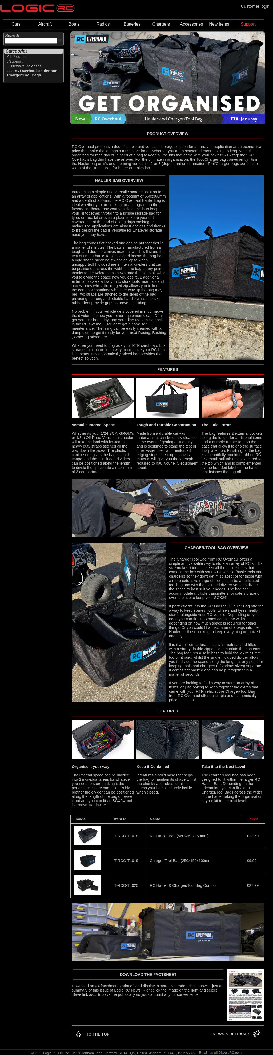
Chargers (161, 24)
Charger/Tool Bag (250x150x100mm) (181, 861)
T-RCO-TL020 (126, 885)
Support (248, 24)
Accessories (191, 24)
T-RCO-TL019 (126, 861)
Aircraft (45, 24)
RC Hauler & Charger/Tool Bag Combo (183, 885)
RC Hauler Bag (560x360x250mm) (179, 836)
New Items (219, 24)
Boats (74, 24)
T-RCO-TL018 (126, 836)
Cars (16, 24)
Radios (103, 24)
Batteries (132, 24)
